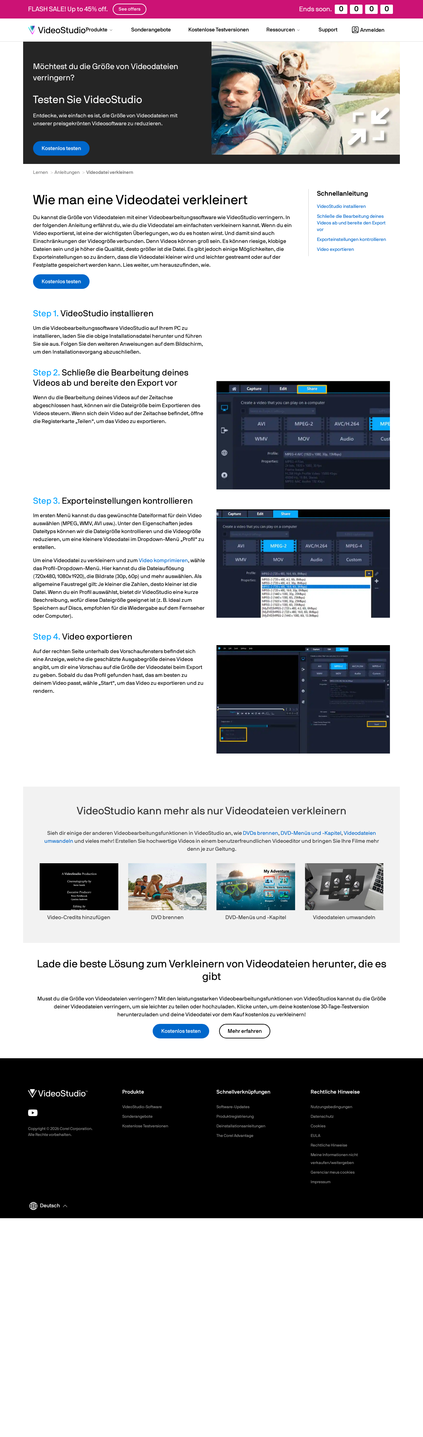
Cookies (319, 1126)
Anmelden (368, 30)
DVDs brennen (260, 833)
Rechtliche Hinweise (332, 1145)
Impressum (322, 1182)
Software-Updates (235, 1107)
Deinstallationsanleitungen (244, 1126)
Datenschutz (324, 1116)
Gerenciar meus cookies (336, 1172)
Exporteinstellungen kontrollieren (351, 239)
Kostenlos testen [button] (61, 148)
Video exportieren (335, 249)
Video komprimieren (163, 560)
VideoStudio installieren (341, 206)
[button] (100, 30)
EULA (316, 1135)
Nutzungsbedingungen (334, 1107)
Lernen (40, 172)
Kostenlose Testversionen (148, 1126)
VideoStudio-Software (145, 1107)
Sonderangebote (139, 1116)
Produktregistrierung (238, 1116)
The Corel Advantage (238, 1135)
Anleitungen (67, 172)
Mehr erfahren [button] (245, 1031)
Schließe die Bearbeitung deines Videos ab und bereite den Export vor (351, 223)
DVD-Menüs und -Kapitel (311, 833)
